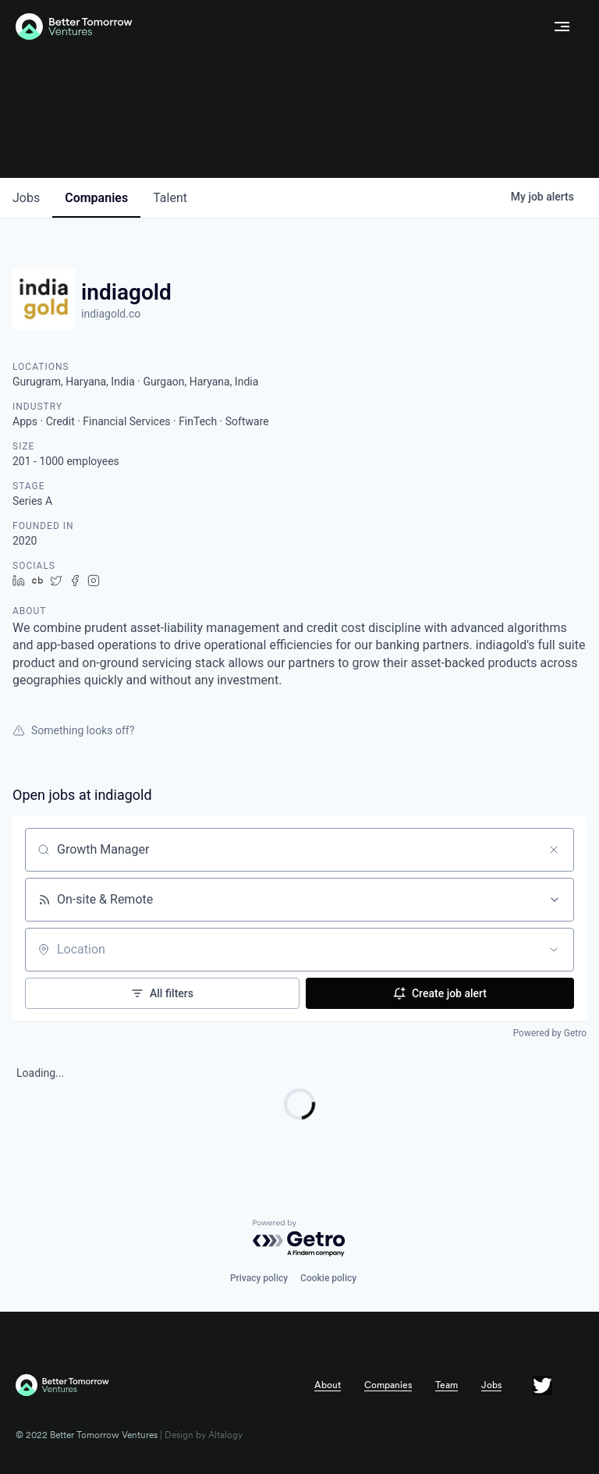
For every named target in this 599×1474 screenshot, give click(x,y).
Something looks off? (73, 730)
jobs (26, 197)
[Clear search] (554, 850)
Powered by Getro (550, 1033)
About (327, 1385)
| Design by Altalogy (200, 1435)
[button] (562, 26)
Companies (388, 1385)
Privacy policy (259, 1278)
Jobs (491, 1385)
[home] (278, 27)
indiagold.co (110, 313)
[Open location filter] (554, 949)
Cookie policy (328, 1278)
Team (446, 1385)
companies (96, 197)
